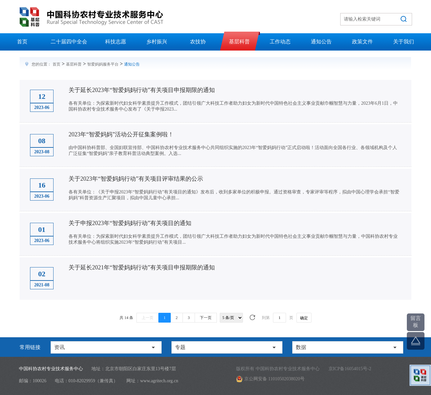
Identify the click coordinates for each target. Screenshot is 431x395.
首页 (22, 41)
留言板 (415, 321)
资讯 (59, 347)
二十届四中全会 (69, 41)
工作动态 (280, 41)
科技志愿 (115, 41)
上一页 (147, 317)
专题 (180, 347)
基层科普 (239, 41)
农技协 (198, 41)
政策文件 (362, 41)
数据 (301, 347)
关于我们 (403, 41)
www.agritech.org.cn (159, 380)
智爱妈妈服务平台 (103, 64)
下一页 (206, 317)
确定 (304, 318)
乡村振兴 (156, 41)
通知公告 (321, 41)
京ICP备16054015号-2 (349, 368)
